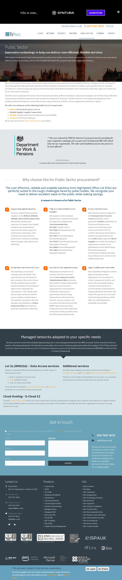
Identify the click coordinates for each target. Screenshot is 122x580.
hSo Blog (86, 491)
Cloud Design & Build (53, 505)
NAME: (8, 440)
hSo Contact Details (90, 528)
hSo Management (90, 496)
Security (62, 33)
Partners (73, 33)
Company (100, 33)
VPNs (83, 374)
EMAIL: (8, 460)
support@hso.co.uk (15, 510)
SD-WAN (48, 494)
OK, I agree (91, 569)
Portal (109, 26)
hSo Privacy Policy (90, 511)
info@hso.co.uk (73, 26)
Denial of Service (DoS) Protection (103, 374)
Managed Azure (51, 511)
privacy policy (60, 432)
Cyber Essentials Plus (33, 122)
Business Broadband (52, 496)
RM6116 (13, 111)
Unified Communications (36, 388)
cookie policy (52, 575)
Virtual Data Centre (18, 402)
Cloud (40, 33)
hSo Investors (88, 502)
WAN (12, 381)
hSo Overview (88, 488)
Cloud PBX (49, 519)
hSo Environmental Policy (93, 513)
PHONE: (8, 450)
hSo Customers (89, 494)
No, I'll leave (103, 569)
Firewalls (74, 374)
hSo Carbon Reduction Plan (93, 519)
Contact (111, 33)
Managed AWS (50, 513)
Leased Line (49, 488)
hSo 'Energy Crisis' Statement (94, 516)
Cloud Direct (49, 499)
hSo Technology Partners (93, 499)
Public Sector (87, 33)
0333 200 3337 (14, 507)
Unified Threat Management (55, 528)
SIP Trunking (50, 522)
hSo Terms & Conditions (92, 508)
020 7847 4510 (14, 518)
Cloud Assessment (52, 502)
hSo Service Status (90, 525)
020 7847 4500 (14, 499)
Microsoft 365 (50, 516)
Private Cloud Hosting (53, 508)
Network (50, 33)
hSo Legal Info (88, 505)
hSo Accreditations (90, 522)
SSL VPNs (48, 525)
